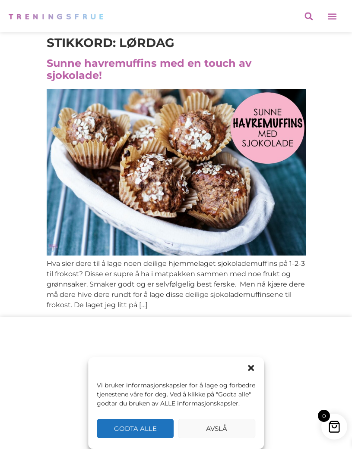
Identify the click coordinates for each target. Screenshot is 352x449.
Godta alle (135, 428)
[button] (251, 368)
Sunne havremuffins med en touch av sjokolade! (149, 69)
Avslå (216, 428)
